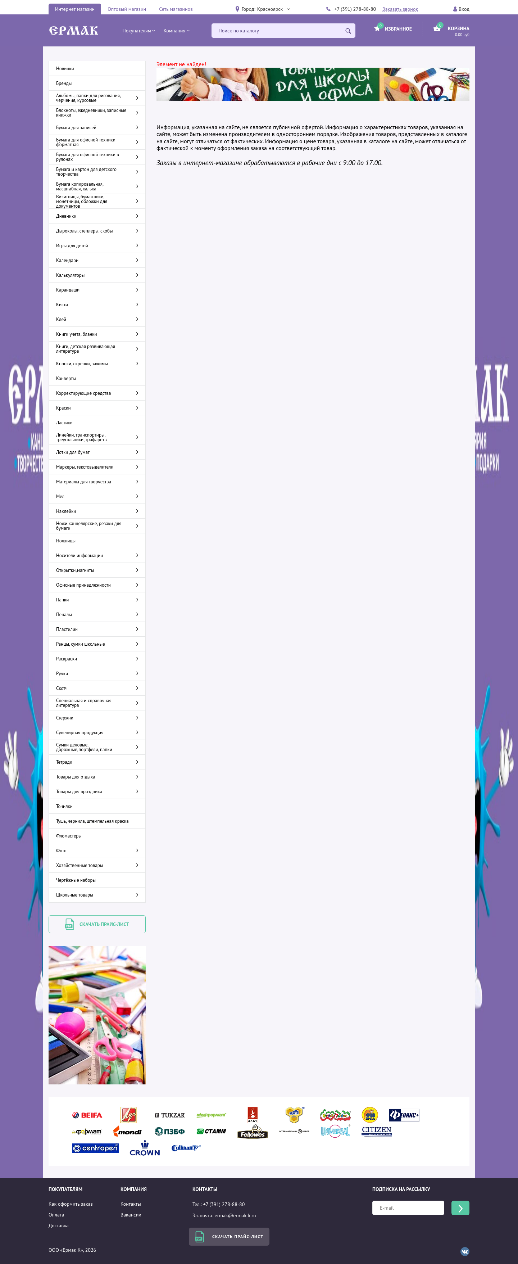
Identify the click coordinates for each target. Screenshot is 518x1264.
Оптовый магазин (127, 9)
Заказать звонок (400, 9)
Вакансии (131, 1214)
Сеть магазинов (176, 9)
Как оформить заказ (71, 1203)
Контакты (131, 1203)
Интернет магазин (75, 9)
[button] (273, 9)
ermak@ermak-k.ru (235, 1215)
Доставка (59, 1225)
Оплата (56, 1214)
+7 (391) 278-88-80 (355, 9)
